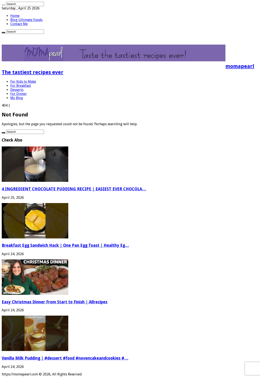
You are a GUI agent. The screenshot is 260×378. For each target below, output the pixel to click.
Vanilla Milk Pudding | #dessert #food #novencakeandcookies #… (65, 358)
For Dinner (18, 94)
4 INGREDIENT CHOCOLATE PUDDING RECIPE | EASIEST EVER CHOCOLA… (74, 189)
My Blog (16, 98)
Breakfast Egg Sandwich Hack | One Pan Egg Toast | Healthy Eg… (65, 245)
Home (15, 16)
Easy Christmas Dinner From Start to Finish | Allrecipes (54, 302)
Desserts (16, 90)
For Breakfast (20, 86)
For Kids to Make (23, 82)
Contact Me (19, 24)
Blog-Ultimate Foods (26, 20)
